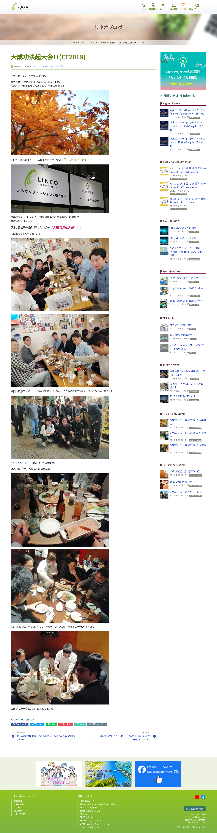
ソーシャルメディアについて (195, 823)
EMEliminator (87, 817)
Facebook (20, 724)
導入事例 (174, 6)
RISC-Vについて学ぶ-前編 (183, 238)
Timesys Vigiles (89, 807)
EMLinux (85, 814)
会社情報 (153, 6)
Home (143, 6)
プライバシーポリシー (197, 814)
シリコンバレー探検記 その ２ (185, 492)
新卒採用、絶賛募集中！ (182, 324)
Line (51, 724)
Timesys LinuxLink (90, 811)
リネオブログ (20, 814)
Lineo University (89, 827)
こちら (28, 221)
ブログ (184, 6)
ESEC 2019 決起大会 (181, 481)
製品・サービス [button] (197, 6)
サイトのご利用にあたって (195, 817)
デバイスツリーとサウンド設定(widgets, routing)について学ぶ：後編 (187, 251)
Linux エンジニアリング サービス (96, 824)
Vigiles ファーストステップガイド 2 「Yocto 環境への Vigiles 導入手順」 (187, 142)
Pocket (65, 724)
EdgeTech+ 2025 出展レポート (186, 278)
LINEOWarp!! (87, 801)
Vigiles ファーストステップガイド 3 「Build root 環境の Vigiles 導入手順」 (188, 126)
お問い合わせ (194, 809)
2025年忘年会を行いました (184, 396)
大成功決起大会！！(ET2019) (184, 471)
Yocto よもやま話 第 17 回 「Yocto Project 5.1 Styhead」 (188, 200)
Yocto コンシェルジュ (90, 820)
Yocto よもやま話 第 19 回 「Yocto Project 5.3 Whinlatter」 (188, 170)
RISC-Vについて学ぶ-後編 (183, 227)
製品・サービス (85, 796)
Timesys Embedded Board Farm (98, 804)
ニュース (163, 6)
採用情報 (20, 804)
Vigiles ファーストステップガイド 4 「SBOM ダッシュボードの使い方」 (187, 111)
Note (80, 724)
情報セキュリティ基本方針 (195, 820)
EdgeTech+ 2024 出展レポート (186, 300)
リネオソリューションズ (23, 796)
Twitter (37, 724)
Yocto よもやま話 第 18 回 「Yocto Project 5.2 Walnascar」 (188, 185)
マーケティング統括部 (51, 66)
